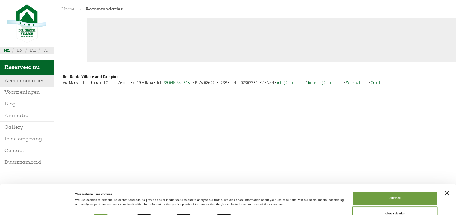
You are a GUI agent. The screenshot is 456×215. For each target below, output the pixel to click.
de (33, 50)
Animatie (16, 115)
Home (68, 9)
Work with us (356, 82)
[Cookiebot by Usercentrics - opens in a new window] (39, 205)
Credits (376, 82)
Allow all (395, 170)
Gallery (13, 127)
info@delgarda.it (291, 82)
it (46, 50)
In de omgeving (23, 139)
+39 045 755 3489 (177, 82)
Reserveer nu (22, 67)
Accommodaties (24, 80)
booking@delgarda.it (325, 82)
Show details (248, 192)
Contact (14, 150)
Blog (10, 104)
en (20, 50)
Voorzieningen (22, 92)
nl (7, 50)
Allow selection (395, 185)
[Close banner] (447, 165)
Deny (394, 200)
